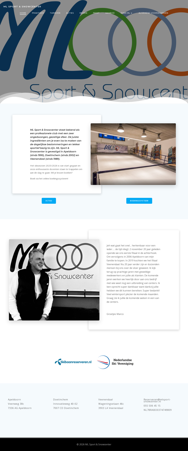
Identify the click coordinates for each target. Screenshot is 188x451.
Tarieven (55, 13)
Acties (70, 13)
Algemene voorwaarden (153, 13)
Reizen (83, 13)
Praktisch (38, 13)
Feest (96, 13)
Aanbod (110, 13)
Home (23, 13)
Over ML (127, 13)
